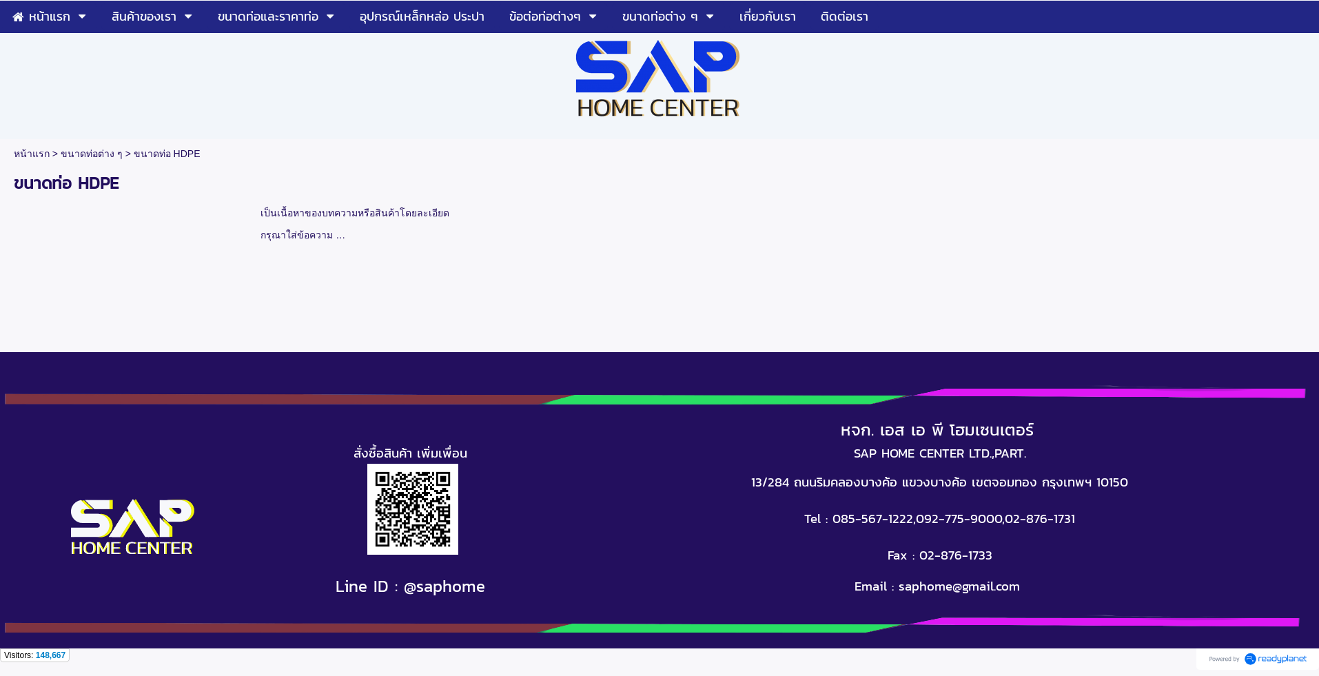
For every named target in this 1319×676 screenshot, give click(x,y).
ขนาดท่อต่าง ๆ (92, 153)
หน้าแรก (32, 153)
